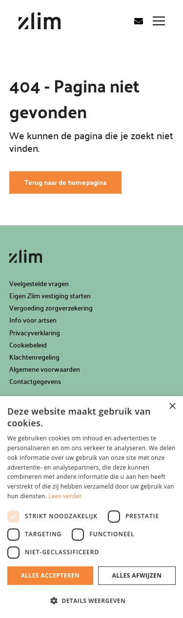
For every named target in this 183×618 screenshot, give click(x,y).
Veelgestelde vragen (39, 283)
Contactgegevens (35, 381)
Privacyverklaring (34, 333)
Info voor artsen (33, 320)
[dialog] (91, 507)
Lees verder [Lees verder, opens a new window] (65, 496)
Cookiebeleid (28, 345)
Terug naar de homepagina (65, 182)
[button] (91, 601)
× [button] (172, 406)
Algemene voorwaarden (44, 369)
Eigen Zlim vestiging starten (50, 296)
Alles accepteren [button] (50, 575)
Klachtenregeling (34, 357)
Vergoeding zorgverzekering (51, 308)
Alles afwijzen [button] (137, 575)
